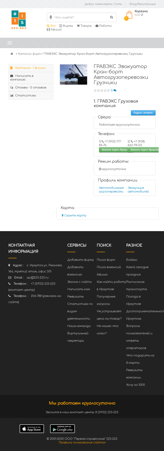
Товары (84, 25)
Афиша (54, 29)
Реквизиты (75, 296)
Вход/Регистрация (143, 4)
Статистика (23, 95)
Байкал (131, 259)
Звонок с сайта (79, 281)
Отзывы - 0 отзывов (28, 87)
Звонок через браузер (116, 149)
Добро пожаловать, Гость (103, 4)
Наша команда (79, 326)
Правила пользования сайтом (82, 442)
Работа (103, 25)
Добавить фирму (80, 259)
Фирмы (66, 25)
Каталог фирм (29, 53)
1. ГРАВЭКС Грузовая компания (116, 103)
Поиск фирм (106, 259)
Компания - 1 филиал (28, 67)
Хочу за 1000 (135, 384)
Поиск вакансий (109, 267)
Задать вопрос (143, 112)
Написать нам (78, 289)
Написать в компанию (22, 77)
